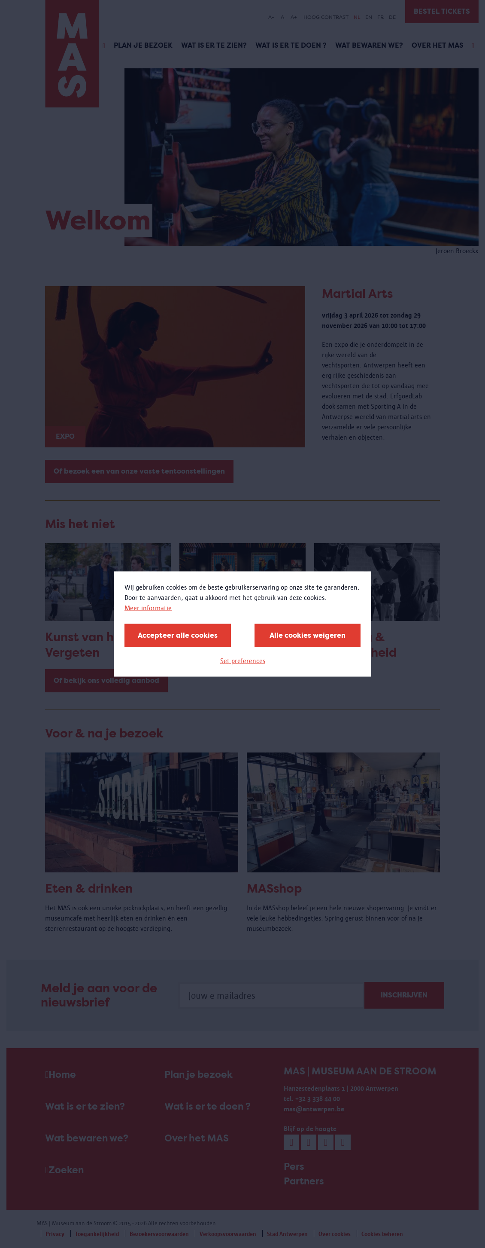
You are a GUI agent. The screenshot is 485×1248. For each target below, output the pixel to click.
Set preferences (242, 660)
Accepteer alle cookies (178, 635)
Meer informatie (148, 608)
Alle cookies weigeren (308, 635)
